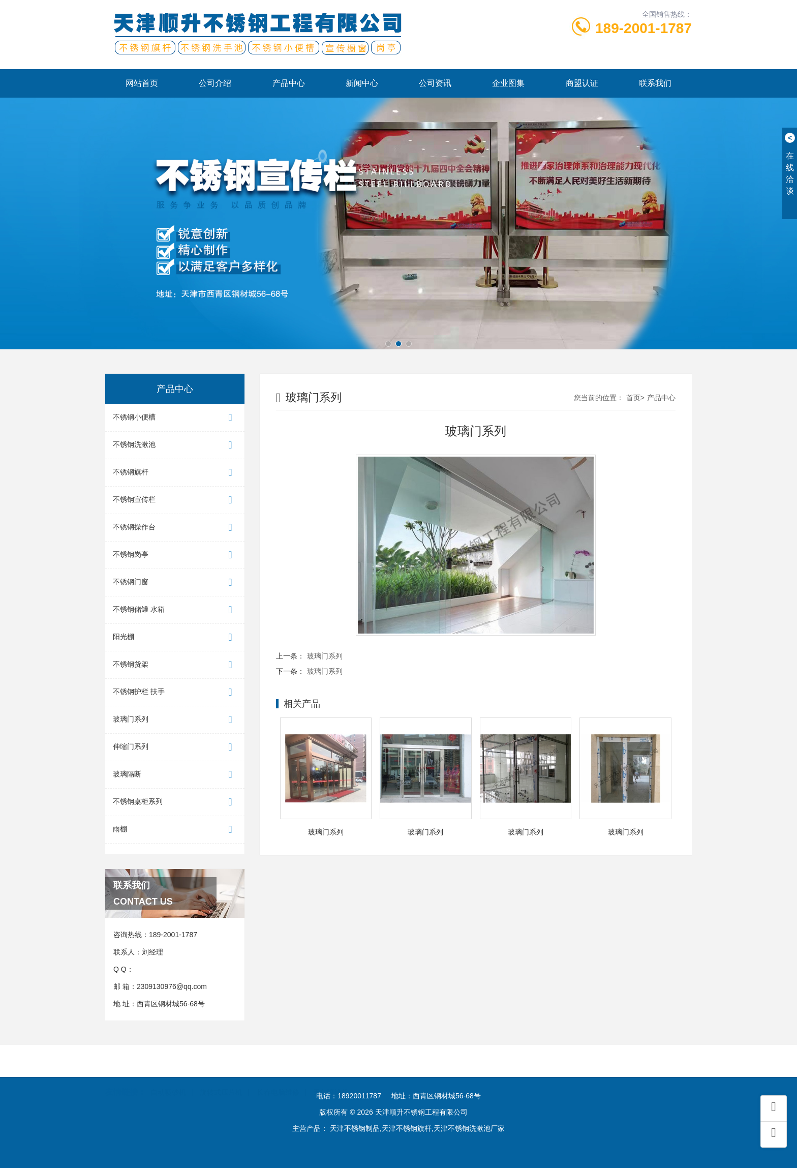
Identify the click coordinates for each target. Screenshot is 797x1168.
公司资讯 (435, 83)
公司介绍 (215, 83)
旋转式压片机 (221, 1078)
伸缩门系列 (175, 747)
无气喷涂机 (331, 1078)
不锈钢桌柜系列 (175, 802)
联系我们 (655, 83)
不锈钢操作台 (175, 527)
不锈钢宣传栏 (175, 500)
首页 (633, 398)
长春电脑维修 (278, 1078)
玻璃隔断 (175, 775)
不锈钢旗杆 (175, 472)
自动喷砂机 (168, 1078)
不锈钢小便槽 (175, 418)
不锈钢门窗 (175, 582)
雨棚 (175, 829)
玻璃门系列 (175, 720)
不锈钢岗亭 (175, 555)
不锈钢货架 (175, 665)
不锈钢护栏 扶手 (175, 692)
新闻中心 (362, 83)
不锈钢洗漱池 (175, 445)
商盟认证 (582, 83)
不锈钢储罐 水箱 (175, 610)
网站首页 (142, 83)
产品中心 (288, 83)
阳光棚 (175, 637)
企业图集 (508, 83)
